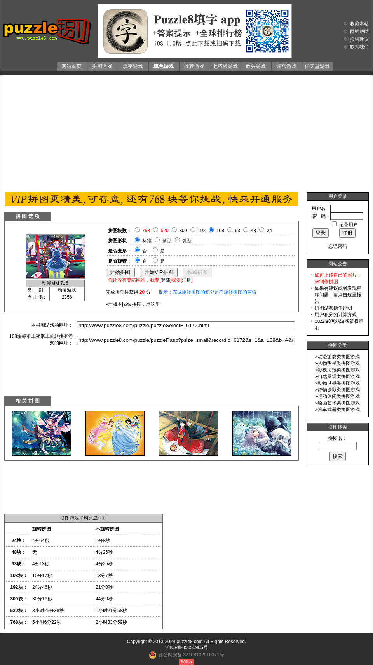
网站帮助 (359, 31)
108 (220, 230)
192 (202, 230)
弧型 (187, 240)
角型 (167, 240)
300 (183, 230)
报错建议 (359, 39)
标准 (147, 240)
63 (237, 230)
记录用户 (348, 225)
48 (253, 230)
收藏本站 (359, 23)
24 (269, 230)
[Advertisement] (186, 131)
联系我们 (359, 47)
